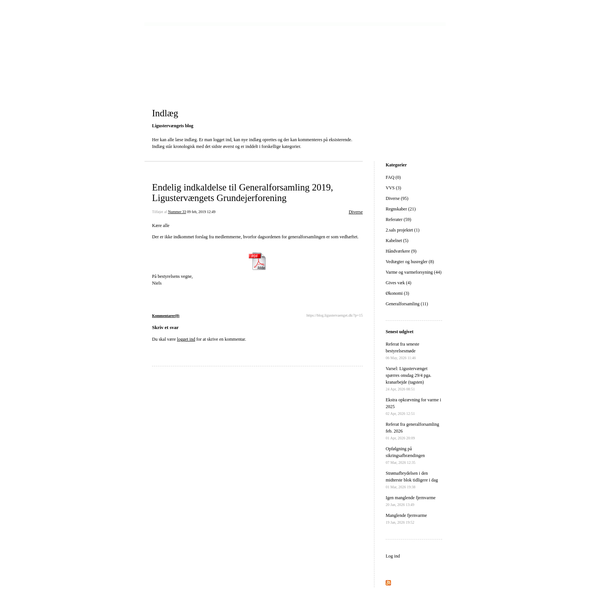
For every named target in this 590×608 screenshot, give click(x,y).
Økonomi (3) (397, 293)
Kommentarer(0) (165, 316)
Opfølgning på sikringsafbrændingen (405, 455)
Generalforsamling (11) (407, 303)
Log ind (393, 556)
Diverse (356, 212)
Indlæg (165, 113)
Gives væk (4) (398, 282)
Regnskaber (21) (401, 209)
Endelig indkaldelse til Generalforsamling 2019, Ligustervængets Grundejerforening (242, 192)
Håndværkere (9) (401, 251)
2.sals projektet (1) (403, 230)
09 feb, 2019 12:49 (201, 212)
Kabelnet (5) (397, 240)
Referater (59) (398, 219)
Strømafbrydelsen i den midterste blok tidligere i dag (412, 480)
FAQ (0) (393, 177)
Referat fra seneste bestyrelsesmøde (402, 350)
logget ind (186, 339)
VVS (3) (393, 187)
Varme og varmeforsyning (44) (413, 272)
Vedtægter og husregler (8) (410, 261)
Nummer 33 (177, 212)
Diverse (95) (397, 198)
